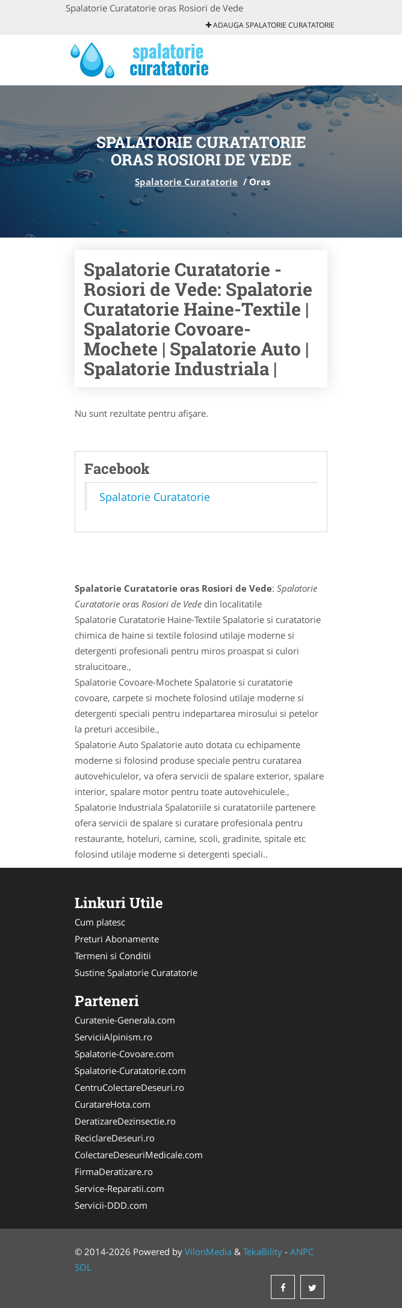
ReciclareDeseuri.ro (115, 1137)
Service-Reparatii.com (119, 1188)
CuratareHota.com (112, 1104)
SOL (83, 1267)
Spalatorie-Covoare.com (124, 1053)
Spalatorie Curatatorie (186, 182)
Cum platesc (100, 922)
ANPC (302, 1251)
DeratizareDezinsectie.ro (125, 1121)
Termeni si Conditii (113, 955)
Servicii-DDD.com (111, 1205)
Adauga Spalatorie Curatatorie (270, 25)
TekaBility (262, 1251)
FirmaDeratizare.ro (114, 1171)
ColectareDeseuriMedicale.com (139, 1154)
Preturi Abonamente (117, 938)
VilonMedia (208, 1251)
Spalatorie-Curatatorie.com (130, 1070)
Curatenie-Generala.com (125, 1020)
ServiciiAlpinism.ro (113, 1036)
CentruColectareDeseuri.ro (129, 1087)
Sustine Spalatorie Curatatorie (136, 972)
